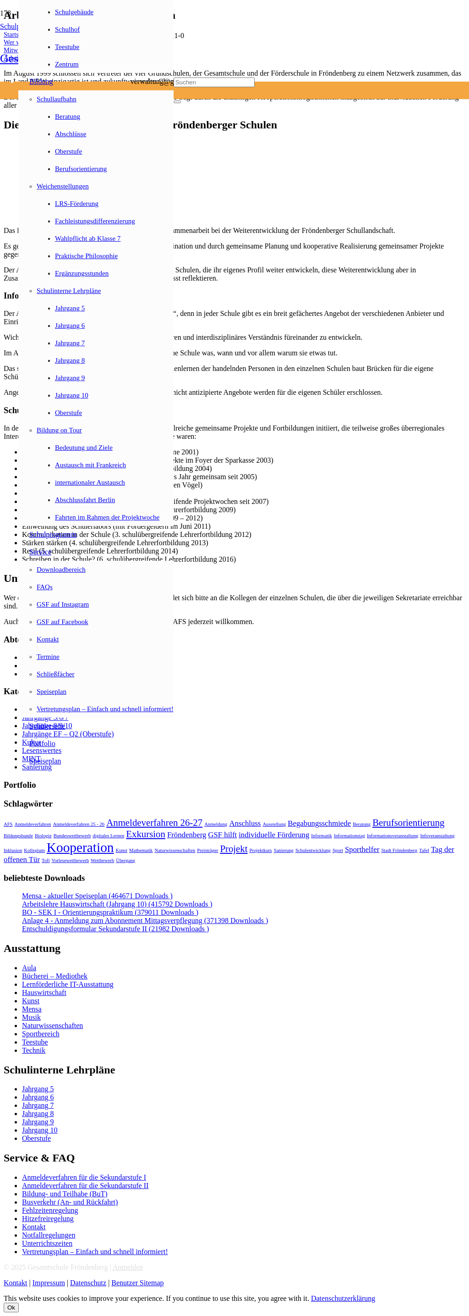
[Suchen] (214, 82)
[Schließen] (177, 101)
